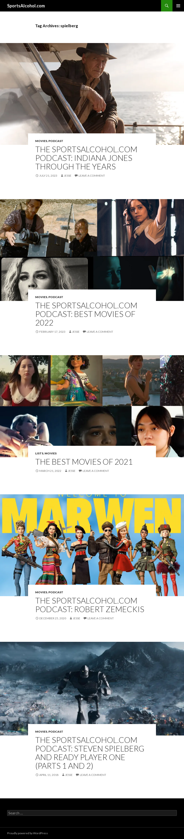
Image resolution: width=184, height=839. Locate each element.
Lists (39, 453)
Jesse (67, 175)
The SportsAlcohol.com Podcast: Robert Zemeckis (89, 605)
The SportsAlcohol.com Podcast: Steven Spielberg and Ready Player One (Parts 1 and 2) (89, 752)
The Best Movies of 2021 (84, 461)
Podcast (55, 141)
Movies (41, 141)
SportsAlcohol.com (26, 5)
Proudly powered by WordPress (27, 833)
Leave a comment (92, 175)
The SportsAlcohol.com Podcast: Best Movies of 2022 (86, 313)
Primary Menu (178, 5)
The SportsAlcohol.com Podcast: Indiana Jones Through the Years (86, 157)
